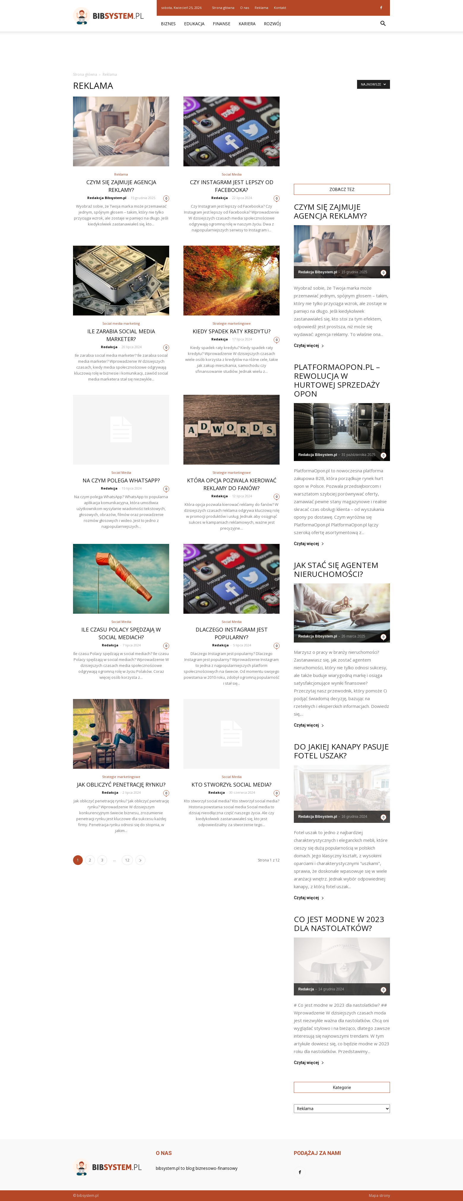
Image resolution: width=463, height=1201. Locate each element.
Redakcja (219, 197)
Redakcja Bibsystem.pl (106, 197)
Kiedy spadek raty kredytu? (232, 331)
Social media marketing (121, 323)
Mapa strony (379, 1195)
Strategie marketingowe (232, 323)
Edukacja (194, 23)
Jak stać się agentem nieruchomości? (336, 569)
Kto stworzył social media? (231, 784)
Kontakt (280, 7)
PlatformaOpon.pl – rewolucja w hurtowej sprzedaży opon (337, 380)
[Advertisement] (231, 52)
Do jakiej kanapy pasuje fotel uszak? (341, 751)
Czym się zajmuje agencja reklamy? (330, 211)
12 (127, 860)
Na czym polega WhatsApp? (121, 480)
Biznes (168, 23)
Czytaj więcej (309, 345)
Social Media (232, 174)
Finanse (221, 23)
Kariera (247, 23)
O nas (244, 7)
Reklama (261, 7)
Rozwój (272, 23)
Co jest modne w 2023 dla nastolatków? (339, 923)
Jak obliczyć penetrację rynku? (121, 784)
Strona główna (223, 7)
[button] (383, 24)
